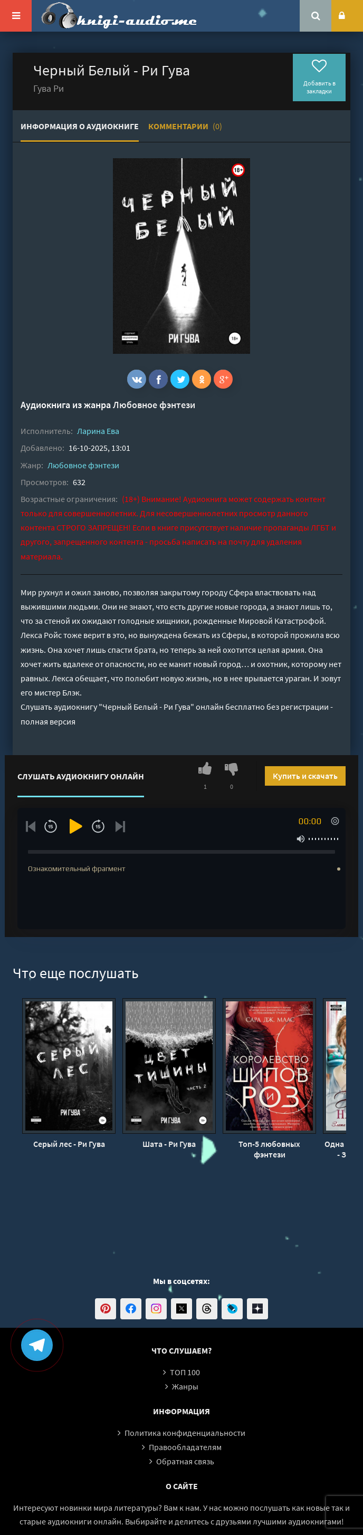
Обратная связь (185, 1461)
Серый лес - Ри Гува (69, 1143)
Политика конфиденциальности (185, 1432)
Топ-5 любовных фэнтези (269, 1149)
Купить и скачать (305, 775)
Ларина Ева (98, 431)
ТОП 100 (185, 1372)
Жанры (185, 1386)
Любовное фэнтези (154, 405)
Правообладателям (185, 1447)
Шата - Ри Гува (169, 1143)
